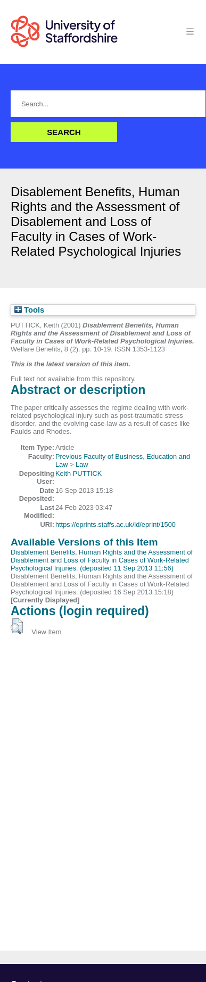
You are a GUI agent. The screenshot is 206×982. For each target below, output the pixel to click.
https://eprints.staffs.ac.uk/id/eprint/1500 (115, 524)
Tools (29, 310)
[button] (17, 626)
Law (82, 464)
